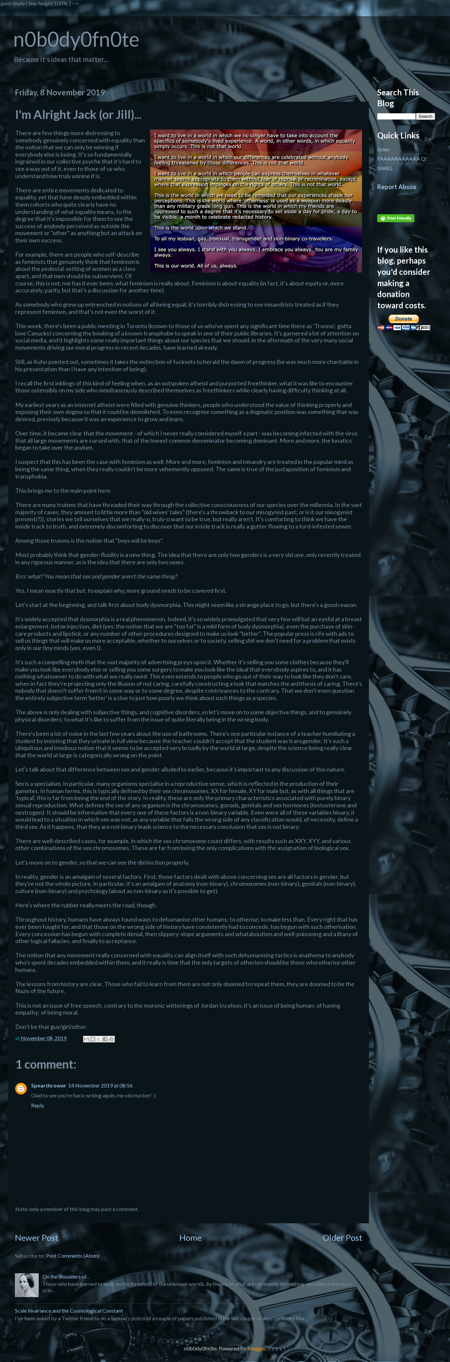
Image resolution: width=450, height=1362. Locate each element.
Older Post (342, 1237)
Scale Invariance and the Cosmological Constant (69, 1310)
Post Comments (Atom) (73, 1255)
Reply (37, 1105)
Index (383, 149)
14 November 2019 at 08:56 (100, 1085)
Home (190, 1237)
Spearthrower (48, 1085)
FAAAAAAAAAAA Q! (402, 158)
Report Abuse (397, 186)
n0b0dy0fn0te (76, 39)
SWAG (384, 168)
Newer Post (36, 1237)
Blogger (256, 1348)
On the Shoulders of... (65, 1276)
